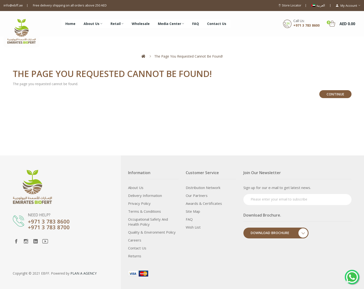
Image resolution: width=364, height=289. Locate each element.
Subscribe (338, 199)
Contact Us (137, 248)
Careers (134, 240)
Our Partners (197, 195)
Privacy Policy (139, 203)
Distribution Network (203, 187)
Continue (335, 94)
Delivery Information (145, 195)
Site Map (193, 211)
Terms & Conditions (144, 211)
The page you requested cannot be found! (188, 56)
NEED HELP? (39, 215)
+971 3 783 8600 (306, 25)
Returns (134, 256)
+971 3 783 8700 (49, 227)
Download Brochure (279, 233)
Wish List (193, 227)
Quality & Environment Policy (152, 232)
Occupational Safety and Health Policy (148, 222)
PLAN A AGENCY (83, 273)
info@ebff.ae (13, 5)
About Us (135, 187)
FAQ (189, 219)
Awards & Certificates (204, 203)
